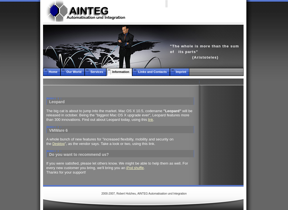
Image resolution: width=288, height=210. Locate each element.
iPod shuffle (135, 168)
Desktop (58, 144)
